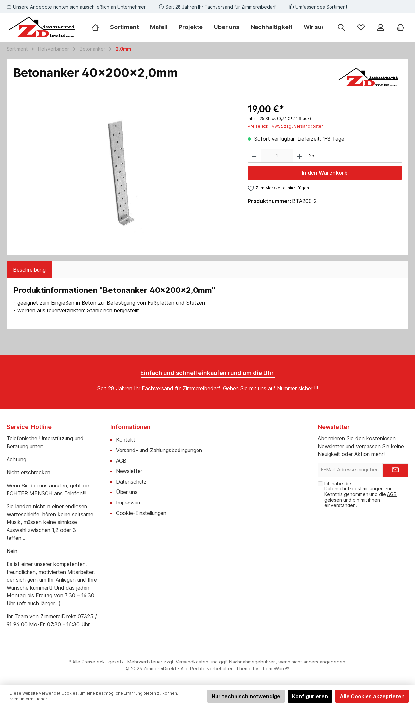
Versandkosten (192, 661)
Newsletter (129, 471)
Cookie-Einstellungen (141, 513)
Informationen (130, 426)
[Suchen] (341, 27)
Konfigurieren (310, 696)
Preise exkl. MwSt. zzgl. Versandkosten (286, 126)
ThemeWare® (274, 668)
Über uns (127, 492)
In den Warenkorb (325, 172)
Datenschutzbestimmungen (354, 488)
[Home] (98, 27)
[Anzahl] (276, 156)
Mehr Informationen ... (31, 699)
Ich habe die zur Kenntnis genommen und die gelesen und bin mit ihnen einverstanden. (360, 494)
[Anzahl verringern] (254, 156)
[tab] (29, 269)
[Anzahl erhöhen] (299, 156)
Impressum (128, 502)
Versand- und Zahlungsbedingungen (159, 450)
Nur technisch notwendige (246, 696)
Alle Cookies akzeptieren (372, 696)
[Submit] (395, 470)
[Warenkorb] (400, 27)
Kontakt (125, 439)
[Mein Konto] (380, 27)
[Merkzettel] (361, 27)
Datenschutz (131, 481)
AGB (121, 460)
